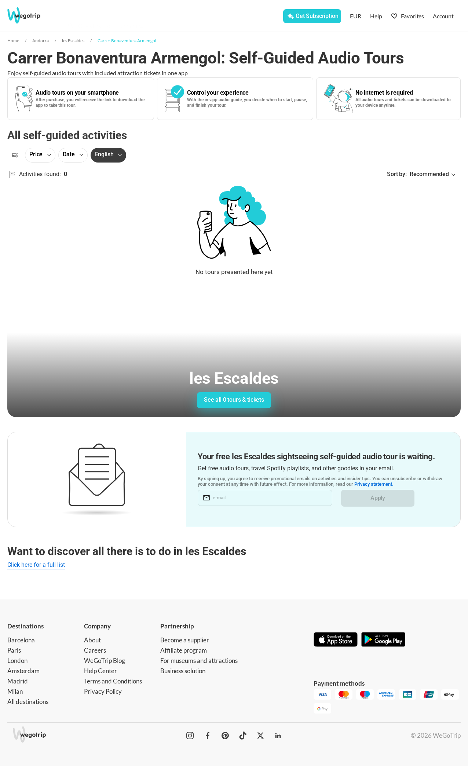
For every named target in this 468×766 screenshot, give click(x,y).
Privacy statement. (374, 484)
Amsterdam (23, 671)
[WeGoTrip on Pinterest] (225, 735)
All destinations (27, 701)
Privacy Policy (103, 691)
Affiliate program (183, 650)
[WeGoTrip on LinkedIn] (278, 735)
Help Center (100, 671)
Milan (15, 691)
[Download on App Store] (336, 640)
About (92, 640)
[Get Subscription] (311, 16)
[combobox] (135, 17)
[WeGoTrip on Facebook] (207, 735)
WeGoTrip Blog (104, 660)
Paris (14, 650)
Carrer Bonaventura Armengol (127, 40)
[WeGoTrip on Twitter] (260, 735)
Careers (95, 650)
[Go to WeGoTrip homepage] (31, 15)
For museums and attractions (199, 660)
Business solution (182, 671)
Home (13, 40)
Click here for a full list (36, 564)
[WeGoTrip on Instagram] (190, 735)
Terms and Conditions (113, 681)
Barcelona (21, 640)
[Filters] (14, 155)
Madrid (17, 681)
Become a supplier (184, 640)
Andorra (40, 40)
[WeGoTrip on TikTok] (243, 735)
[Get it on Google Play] (383, 640)
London (17, 660)
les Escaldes (73, 40)
